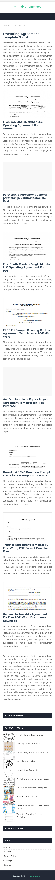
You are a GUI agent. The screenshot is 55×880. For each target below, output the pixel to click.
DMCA (7, 847)
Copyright (8, 860)
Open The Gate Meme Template (31, 787)
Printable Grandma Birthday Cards (32, 779)
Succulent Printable (25, 761)
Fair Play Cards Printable (28, 743)
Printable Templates (27, 6)
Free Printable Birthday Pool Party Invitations (32, 806)
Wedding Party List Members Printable (30, 815)
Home (5, 25)
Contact (7, 852)
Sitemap (7, 865)
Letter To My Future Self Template (32, 752)
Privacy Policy (10, 856)
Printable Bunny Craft (26, 796)
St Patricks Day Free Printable (30, 735)
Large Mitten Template (27, 770)
